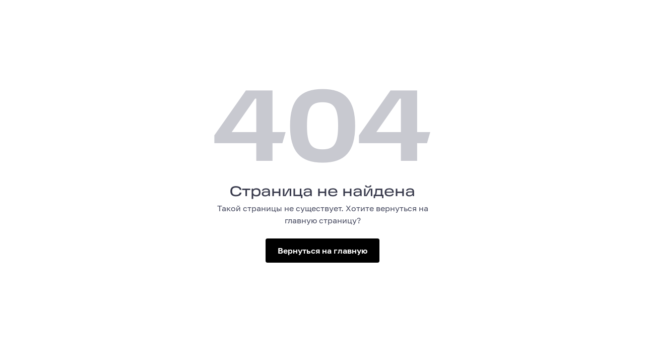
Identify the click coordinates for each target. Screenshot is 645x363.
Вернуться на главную (322, 251)
